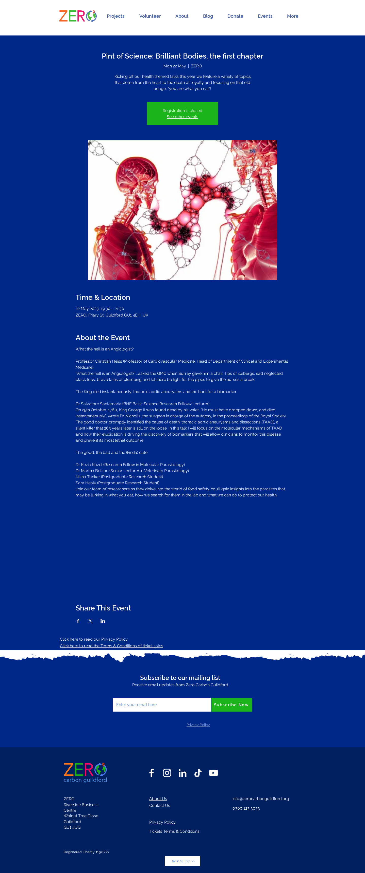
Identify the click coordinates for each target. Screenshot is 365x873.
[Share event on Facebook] (78, 621)
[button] (115, 16)
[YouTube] (213, 772)
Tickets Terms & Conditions (174, 831)
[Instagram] (167, 772)
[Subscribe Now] (231, 705)
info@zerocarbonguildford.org (261, 798)
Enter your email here (133, 693)
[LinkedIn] (182, 772)
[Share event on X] (90, 621)
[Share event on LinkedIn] (103, 621)
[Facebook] (151, 772)
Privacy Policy (162, 822)
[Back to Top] (182, 861)
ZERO (69, 798)
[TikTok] (198, 772)
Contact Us (159, 805)
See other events (182, 116)
